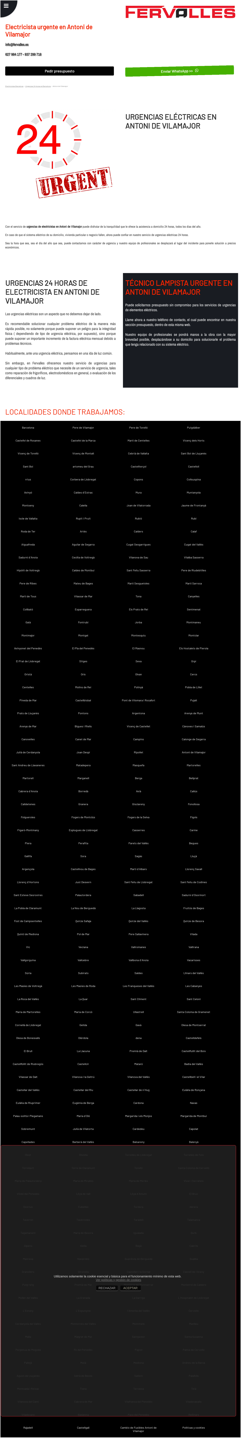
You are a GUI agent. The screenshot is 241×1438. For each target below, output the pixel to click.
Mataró (138, 1064)
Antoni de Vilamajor (194, 752)
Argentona (138, 713)
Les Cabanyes (193, 986)
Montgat (83, 635)
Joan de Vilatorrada (138, 505)
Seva (139, 661)
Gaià (28, 622)
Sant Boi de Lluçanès (193, 453)
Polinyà (138, 687)
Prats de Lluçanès (28, 713)
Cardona (138, 1102)
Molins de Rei (83, 687)
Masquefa (138, 765)
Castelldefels (193, 1038)
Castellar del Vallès (28, 1090)
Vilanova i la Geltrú (83, 1076)
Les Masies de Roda (83, 986)
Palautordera (83, 895)
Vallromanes (138, 947)
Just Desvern (83, 882)
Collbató (28, 609)
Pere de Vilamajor (83, 427)
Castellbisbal (83, 700)
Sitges (83, 661)
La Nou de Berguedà (83, 908)
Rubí (193, 518)
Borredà (83, 791)
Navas (193, 1102)
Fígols (193, 817)
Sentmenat (194, 609)
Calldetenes (28, 804)
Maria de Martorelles (28, 1012)
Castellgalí (83, 1427)
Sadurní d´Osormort (194, 895)
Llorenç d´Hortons (28, 882)
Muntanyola (194, 492)
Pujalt (193, 700)
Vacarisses (193, 960)
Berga (138, 778)
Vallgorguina (28, 960)
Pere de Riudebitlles (193, 570)
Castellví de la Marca (83, 440)
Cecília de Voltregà (83, 557)
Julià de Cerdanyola (28, 752)
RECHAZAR (107, 1288)
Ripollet (138, 752)
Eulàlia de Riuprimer (28, 1102)
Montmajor (28, 635)
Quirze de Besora (193, 921)
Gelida (83, 1025)
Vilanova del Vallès (138, 1076)
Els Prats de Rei (138, 609)
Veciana (83, 947)
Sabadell (138, 895)
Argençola (28, 869)
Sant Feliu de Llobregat (138, 882)
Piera (28, 843)
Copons (138, 479)
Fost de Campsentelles (28, 921)
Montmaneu (193, 622)
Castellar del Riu (83, 1090)
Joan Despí (83, 752)
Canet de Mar (83, 739)
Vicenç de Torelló (28, 453)
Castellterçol (138, 466)
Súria (28, 973)
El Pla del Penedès (83, 648)
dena (139, 1038)
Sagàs (138, 856)
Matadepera (83, 765)
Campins (138, 739)
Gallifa (28, 856)
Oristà (28, 674)
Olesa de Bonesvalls (28, 1038)
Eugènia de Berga (83, 1102)
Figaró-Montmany (28, 830)
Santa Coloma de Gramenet (193, 1012)
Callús (193, 791)
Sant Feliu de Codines (193, 882)
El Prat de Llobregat (28, 661)
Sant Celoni (194, 999)
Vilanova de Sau (138, 557)
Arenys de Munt (193, 713)
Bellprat (193, 778)
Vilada (193, 934)
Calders (138, 531)
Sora (83, 856)
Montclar (193, 635)
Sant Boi (28, 466)
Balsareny (138, 1142)
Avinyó (28, 492)
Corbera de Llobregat (83, 479)
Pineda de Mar (28, 700)
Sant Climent (138, 999)
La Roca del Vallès (28, 999)
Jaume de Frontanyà (193, 505)
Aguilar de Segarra (83, 544)
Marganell (83, 778)
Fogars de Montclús (83, 817)
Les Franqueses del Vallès (138, 986)
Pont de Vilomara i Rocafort (138, 700)
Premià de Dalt (138, 1051)
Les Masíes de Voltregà (28, 986)
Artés (83, 531)
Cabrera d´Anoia (28, 791)
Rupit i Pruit (83, 518)
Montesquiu (138, 635)
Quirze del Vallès (138, 921)
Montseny (28, 505)
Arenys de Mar (28, 726)
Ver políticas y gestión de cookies (118, 1280)
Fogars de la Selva (138, 817)
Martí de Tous (28, 596)
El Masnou (138, 648)
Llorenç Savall (193, 869)
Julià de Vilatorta (83, 1128)
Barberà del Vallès (83, 1142)
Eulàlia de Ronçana (193, 1090)
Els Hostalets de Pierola (193, 648)
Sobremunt (28, 1128)
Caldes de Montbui (83, 570)
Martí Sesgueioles (138, 583)
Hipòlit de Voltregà (28, 570)
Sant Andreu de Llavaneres (28, 765)
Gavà (138, 1025)
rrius (28, 479)
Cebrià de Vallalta (138, 453)
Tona (138, 596)
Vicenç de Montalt (83, 453)
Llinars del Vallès (194, 973)
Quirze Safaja (83, 921)
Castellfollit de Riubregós (28, 1064)
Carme (194, 830)
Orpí (193, 661)
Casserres (138, 830)
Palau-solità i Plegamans (28, 1116)
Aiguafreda (28, 544)
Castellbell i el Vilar (193, 1076)
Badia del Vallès (193, 1064)
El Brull (28, 1051)
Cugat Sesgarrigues (138, 544)
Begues (193, 843)
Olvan (138, 674)
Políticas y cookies (193, 1427)
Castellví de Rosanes (28, 440)
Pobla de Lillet (193, 687)
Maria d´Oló (83, 1116)
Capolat (193, 1128)
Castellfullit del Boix (194, 1051)
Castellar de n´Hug (138, 1090)
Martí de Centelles (139, 440)
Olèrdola (83, 1038)
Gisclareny (138, 804)
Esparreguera (83, 609)
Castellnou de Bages (83, 869)
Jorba (138, 622)
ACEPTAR (130, 1288)
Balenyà (193, 1142)
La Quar (83, 999)
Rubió (138, 518)
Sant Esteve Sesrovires (28, 895)
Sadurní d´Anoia (28, 557)
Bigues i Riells (83, 726)
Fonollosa (194, 804)
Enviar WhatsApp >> (179, 71)
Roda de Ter (28, 531)
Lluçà (193, 856)
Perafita (83, 843)
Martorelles (194, 765)
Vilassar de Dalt (28, 1076)
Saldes (138, 973)
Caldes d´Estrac (83, 492)
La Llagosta (139, 908)
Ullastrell (138, 1012)
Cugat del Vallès (193, 544)
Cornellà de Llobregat (28, 1025)
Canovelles (28, 739)
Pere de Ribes (28, 583)
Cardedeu (138, 1128)
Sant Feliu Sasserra (138, 570)
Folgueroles (28, 817)
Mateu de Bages (83, 583)
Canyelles (194, 596)
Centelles (28, 687)
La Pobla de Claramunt (28, 908)
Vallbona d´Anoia (138, 960)
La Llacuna (83, 1051)
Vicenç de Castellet (138, 726)
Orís (83, 674)
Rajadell (28, 1427)
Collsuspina (194, 479)
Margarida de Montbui (193, 1116)
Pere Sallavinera (138, 934)
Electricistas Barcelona (14, 86)
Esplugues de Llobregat (83, 830)
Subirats (83, 973)
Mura (139, 492)
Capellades (28, 1142)
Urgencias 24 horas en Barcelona (38, 86)
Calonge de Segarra (194, 739)
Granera (83, 804)
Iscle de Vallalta (28, 518)
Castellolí (193, 466)
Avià (138, 791)
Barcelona (28, 427)
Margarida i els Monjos (138, 1116)
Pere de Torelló (138, 427)
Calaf (194, 531)
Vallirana (194, 947)
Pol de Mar (83, 934)
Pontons (83, 713)
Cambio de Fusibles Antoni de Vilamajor (138, 1429)
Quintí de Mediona (28, 934)
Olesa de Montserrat (193, 1025)
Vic (28, 947)
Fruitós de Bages (193, 908)
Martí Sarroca (194, 583)
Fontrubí (83, 622)
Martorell (28, 778)
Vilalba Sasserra (193, 557)
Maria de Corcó (83, 1012)
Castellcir (83, 1064)
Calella (83, 505)
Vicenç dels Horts (193, 440)
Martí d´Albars (138, 869)
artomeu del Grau (83, 466)
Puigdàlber (193, 427)
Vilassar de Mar (83, 596)
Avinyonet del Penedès (28, 648)
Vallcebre (83, 960)
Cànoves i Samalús (193, 726)
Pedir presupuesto (59, 71)
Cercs (193, 674)
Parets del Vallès (138, 843)
